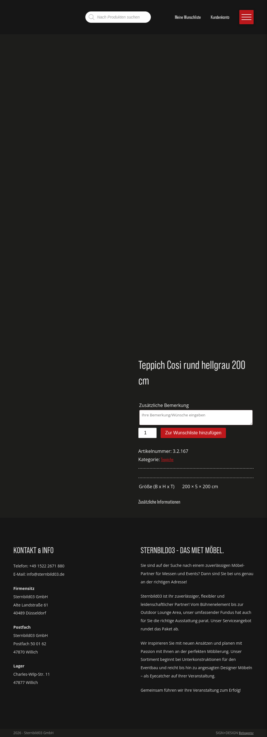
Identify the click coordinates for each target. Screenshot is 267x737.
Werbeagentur (246, 733)
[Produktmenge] (147, 433)
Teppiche (167, 459)
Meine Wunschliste (188, 17)
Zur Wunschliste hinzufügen (193, 432)
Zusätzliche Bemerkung (164, 405)
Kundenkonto (220, 17)
